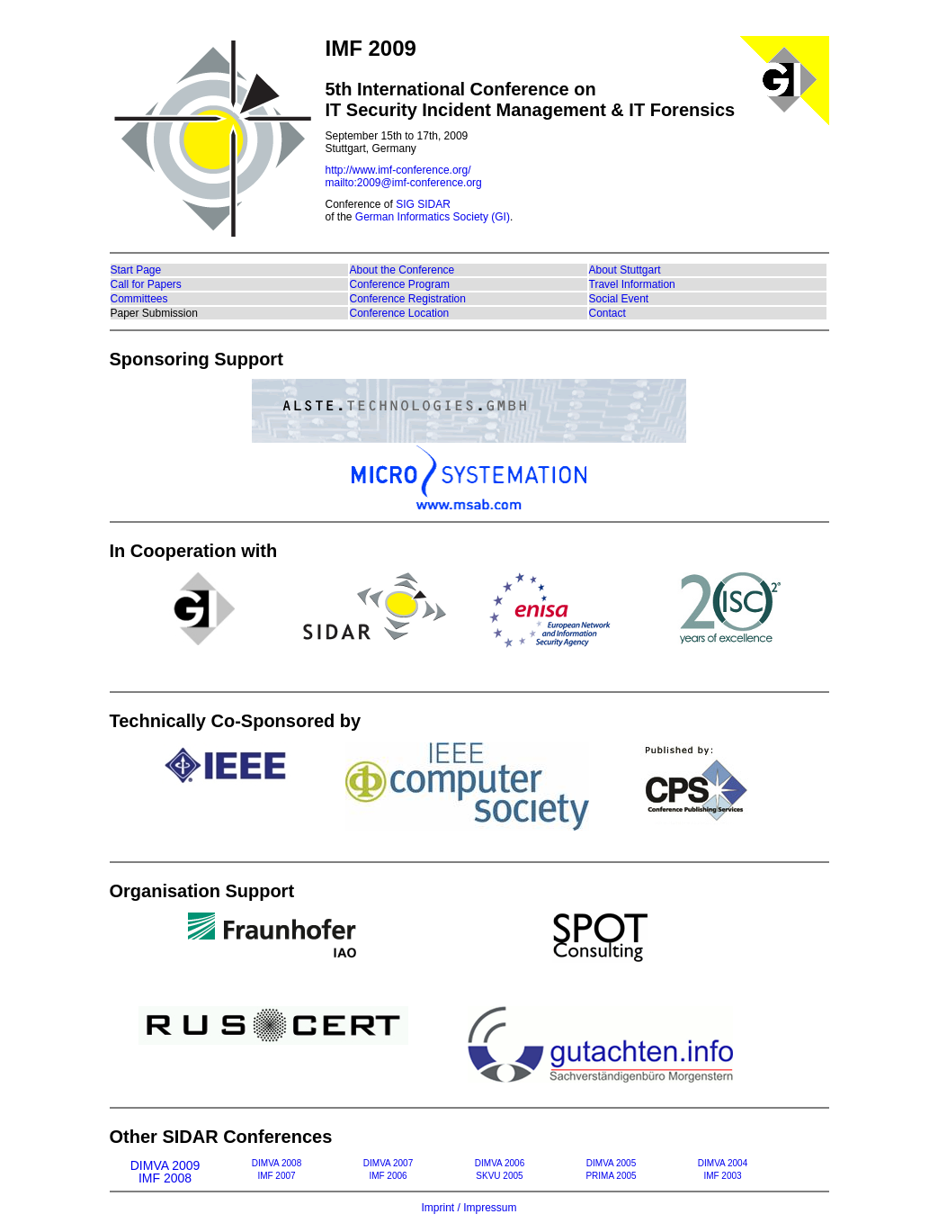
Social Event (619, 298)
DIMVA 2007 (388, 1163)
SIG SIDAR (423, 204)
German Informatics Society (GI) (432, 217)
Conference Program (400, 284)
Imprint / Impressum (468, 1207)
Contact (607, 313)
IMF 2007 (276, 1176)
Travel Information (632, 284)
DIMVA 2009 (165, 1163)
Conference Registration (408, 298)
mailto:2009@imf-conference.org (404, 182)
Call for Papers (146, 284)
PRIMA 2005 (610, 1176)
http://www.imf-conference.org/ (398, 170)
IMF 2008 (165, 1176)
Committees (139, 298)
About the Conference (402, 270)
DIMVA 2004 (722, 1163)
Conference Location (400, 313)
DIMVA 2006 (499, 1163)
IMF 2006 (387, 1176)
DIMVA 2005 (611, 1163)
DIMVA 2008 (276, 1163)
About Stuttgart (625, 270)
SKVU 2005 (499, 1176)
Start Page (136, 270)
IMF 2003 (722, 1176)
